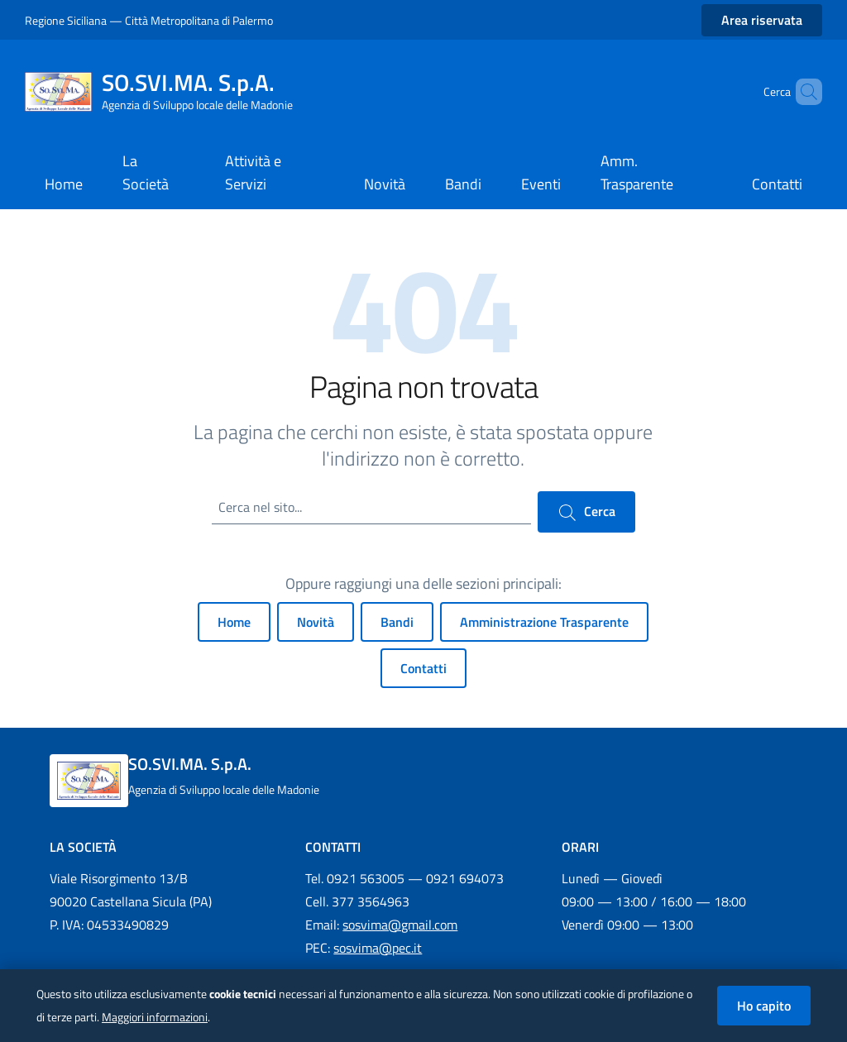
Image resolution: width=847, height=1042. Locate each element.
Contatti (423, 668)
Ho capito (764, 1006)
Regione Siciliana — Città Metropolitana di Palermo (149, 20)
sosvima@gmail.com (399, 924)
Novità (315, 622)
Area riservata (761, 20)
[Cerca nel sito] (802, 92)
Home (234, 622)
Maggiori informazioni (155, 1017)
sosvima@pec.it (377, 948)
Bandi (397, 622)
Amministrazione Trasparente (544, 622)
